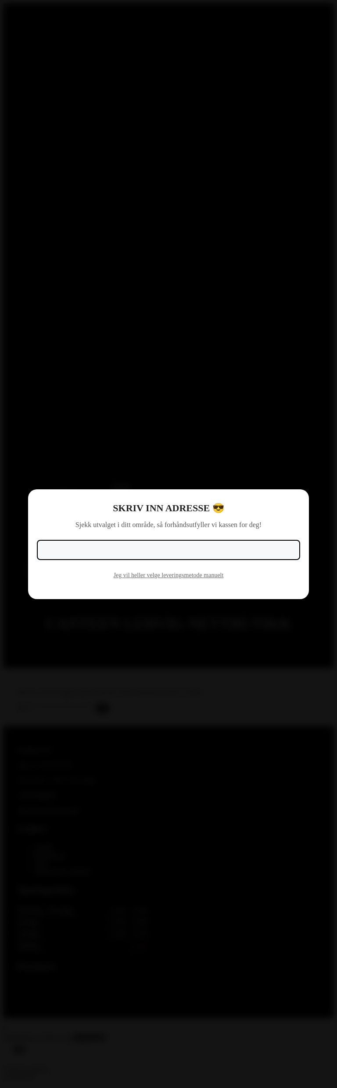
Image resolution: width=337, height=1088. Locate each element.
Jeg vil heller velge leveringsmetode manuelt (169, 575)
